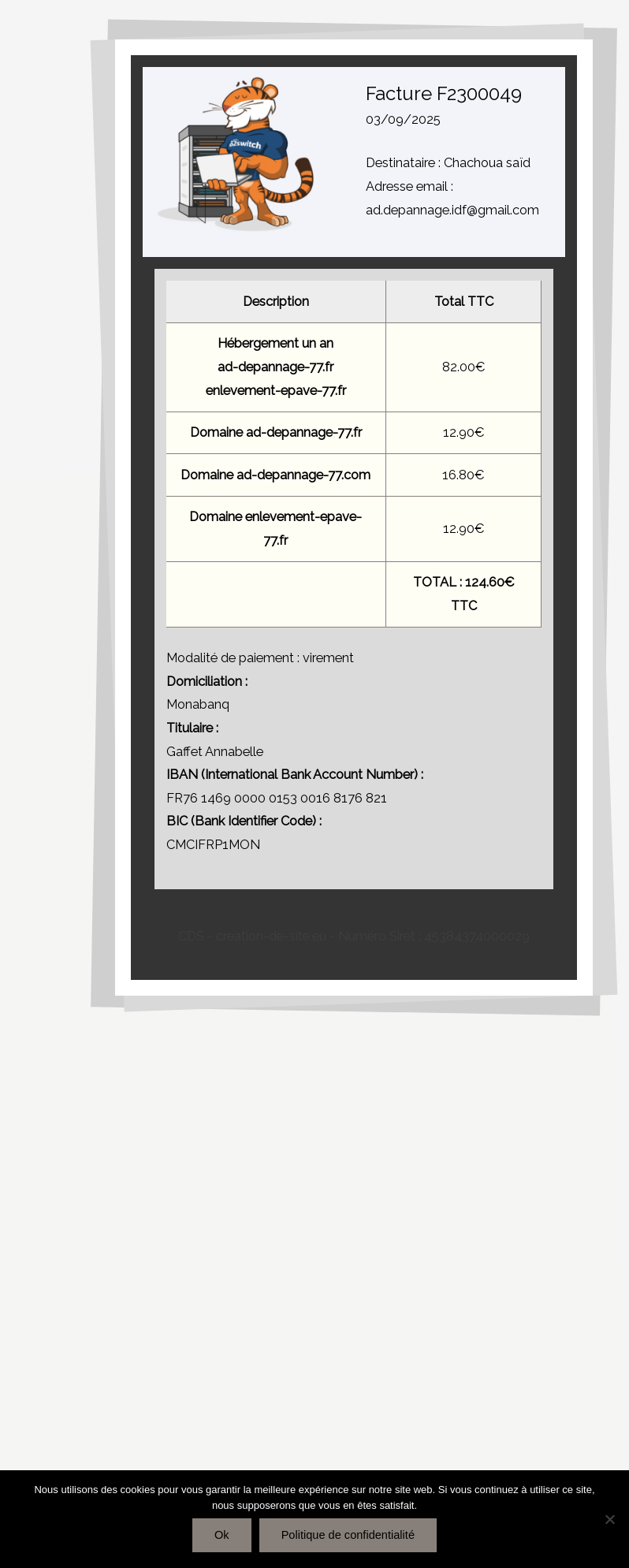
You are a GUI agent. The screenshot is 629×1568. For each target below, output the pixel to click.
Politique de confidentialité (348, 1535)
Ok (221, 1535)
